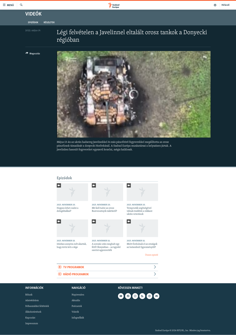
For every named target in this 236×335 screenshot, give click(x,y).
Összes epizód (151, 255)
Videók (75, 312)
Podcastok (77, 306)
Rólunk (28, 295)
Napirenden (78, 295)
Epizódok (33, 22)
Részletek (49, 22)
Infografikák (78, 318)
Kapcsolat (30, 318)
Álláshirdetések (33, 312)
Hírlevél (225, 5)
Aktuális (76, 300)
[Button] (32, 54)
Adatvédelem (32, 300)
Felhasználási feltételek (37, 306)
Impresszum (31, 323)
